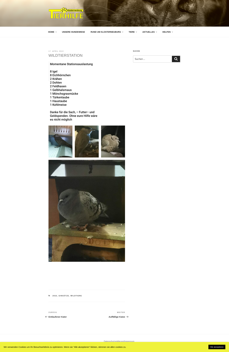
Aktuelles (149, 32)
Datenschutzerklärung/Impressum (119, 341)
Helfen (167, 32)
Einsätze (64, 296)
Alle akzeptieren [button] (217, 347)
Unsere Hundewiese (73, 32)
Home (52, 32)
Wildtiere (76, 296)
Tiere (133, 32)
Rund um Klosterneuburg (107, 32)
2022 (55, 296)
